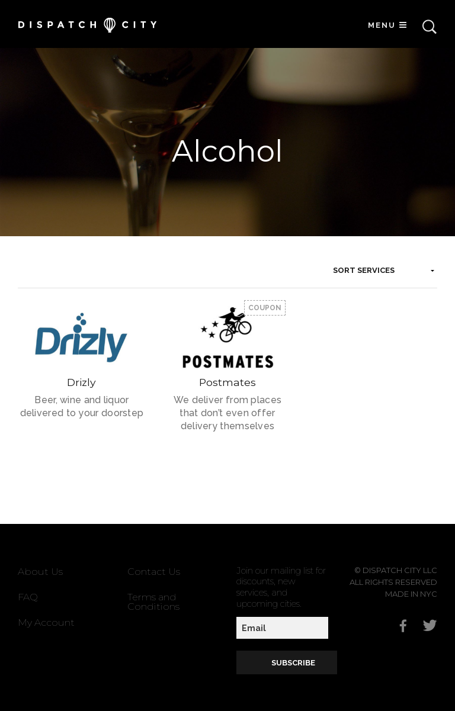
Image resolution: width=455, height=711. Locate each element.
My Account (46, 622)
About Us (40, 571)
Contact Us (153, 571)
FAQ (28, 597)
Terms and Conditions (153, 601)
